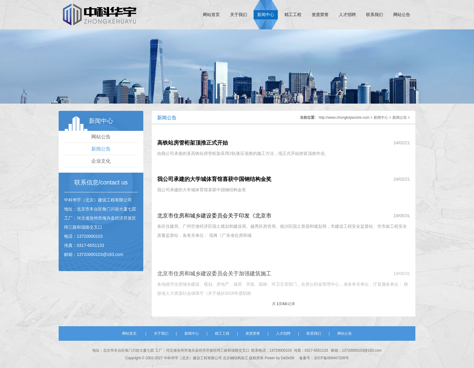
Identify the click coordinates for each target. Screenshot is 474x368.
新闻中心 (265, 14)
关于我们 (238, 14)
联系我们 (374, 14)
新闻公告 (101, 148)
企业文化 (101, 161)
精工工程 (292, 14)
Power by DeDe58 (279, 358)
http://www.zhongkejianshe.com (344, 117)
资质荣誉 (320, 14)
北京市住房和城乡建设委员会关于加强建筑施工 (214, 282)
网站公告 (401, 14)
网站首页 (211, 14)
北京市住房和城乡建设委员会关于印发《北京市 (214, 217)
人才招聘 (347, 14)
